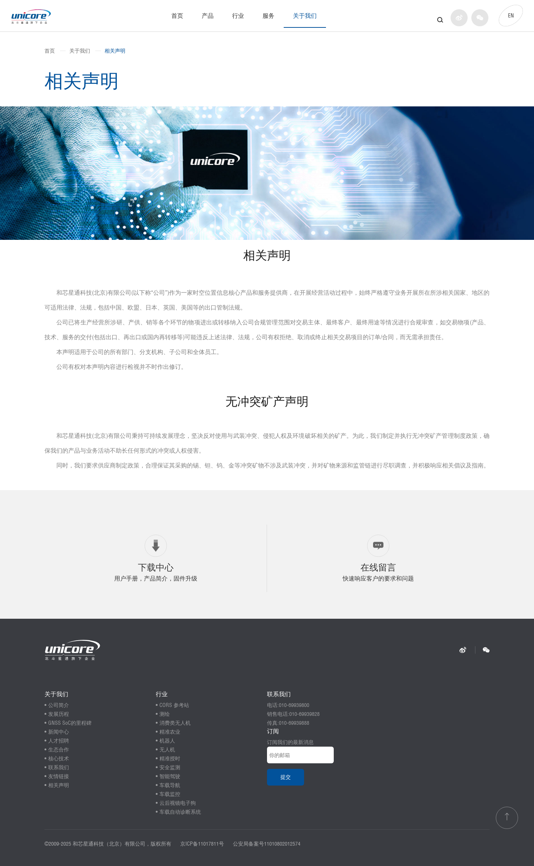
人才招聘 (58, 740)
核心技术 (58, 758)
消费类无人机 (175, 723)
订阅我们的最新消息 (290, 742)
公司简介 (58, 705)
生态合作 (58, 749)
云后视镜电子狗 (177, 803)
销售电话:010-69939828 (293, 714)
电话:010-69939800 (288, 705)
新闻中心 (58, 731)
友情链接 (58, 776)
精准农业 (169, 731)
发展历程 (58, 714)
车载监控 (169, 794)
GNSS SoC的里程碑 (70, 723)
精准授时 (169, 758)
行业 (238, 15)
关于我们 (305, 15)
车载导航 (169, 785)
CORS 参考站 (174, 705)
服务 (268, 15)
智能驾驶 (169, 776)
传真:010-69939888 (288, 723)
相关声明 (115, 50)
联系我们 (58, 767)
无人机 (167, 749)
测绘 (164, 714)
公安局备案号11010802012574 (266, 843)
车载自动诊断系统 (180, 812)
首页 (177, 15)
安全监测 (169, 767)
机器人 (167, 740)
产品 (208, 15)
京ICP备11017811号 (202, 843)
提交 (285, 777)
